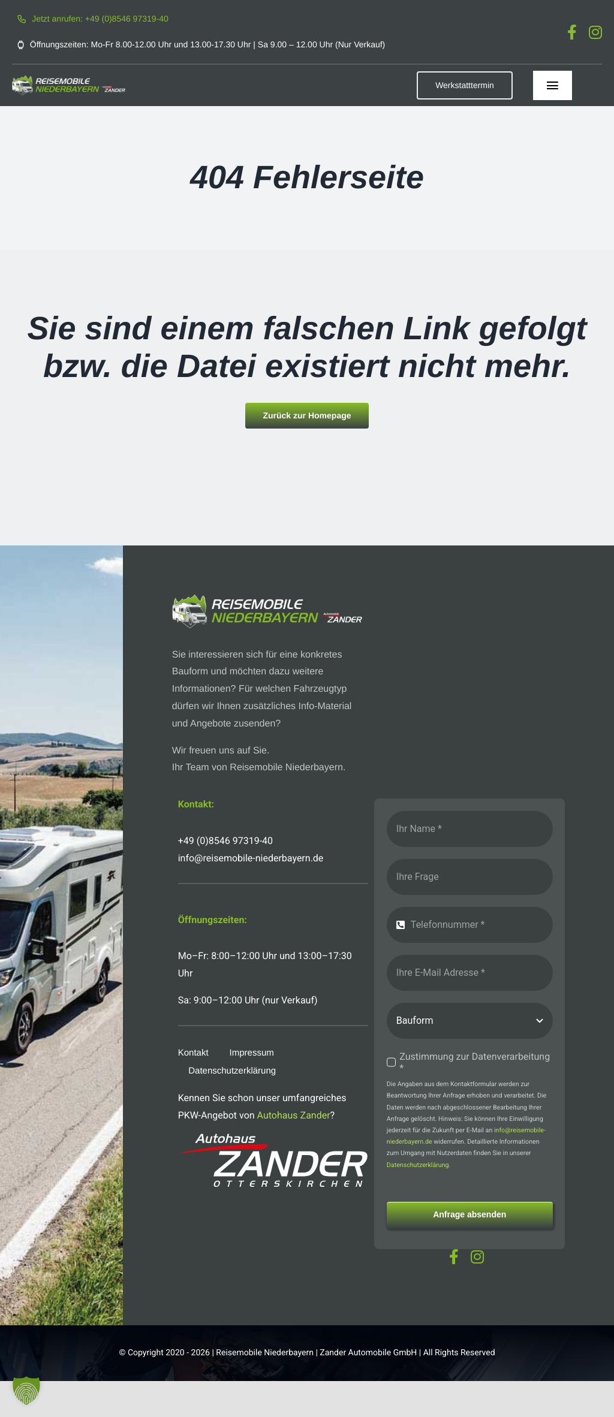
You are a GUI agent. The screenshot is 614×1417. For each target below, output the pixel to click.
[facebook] (572, 32)
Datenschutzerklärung (418, 1165)
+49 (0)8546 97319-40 (225, 840)
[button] (26, 1390)
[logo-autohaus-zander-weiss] (273, 1138)
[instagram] (595, 32)
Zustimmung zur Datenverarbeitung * (474, 1062)
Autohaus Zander (293, 1115)
